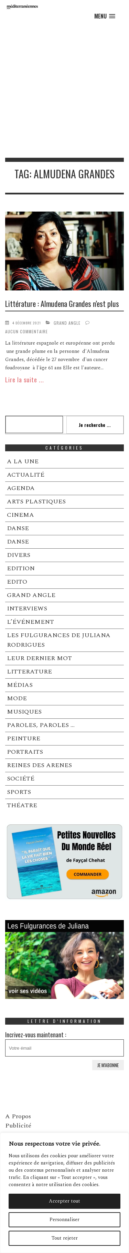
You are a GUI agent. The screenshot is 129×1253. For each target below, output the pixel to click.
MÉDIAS (20, 685)
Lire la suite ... (24, 379)
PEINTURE (23, 738)
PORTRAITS (25, 751)
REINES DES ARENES (39, 765)
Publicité (18, 1125)
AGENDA (21, 488)
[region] (64, 1193)
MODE (17, 698)
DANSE (18, 528)
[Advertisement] (64, 90)
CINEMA (20, 515)
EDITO (17, 581)
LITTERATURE (29, 671)
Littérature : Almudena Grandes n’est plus (62, 303)
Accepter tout (64, 1201)
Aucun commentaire (26, 331)
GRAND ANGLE (67, 323)
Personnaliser (64, 1219)
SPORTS (19, 792)
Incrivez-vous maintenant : (64, 1043)
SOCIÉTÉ (20, 778)
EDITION (21, 568)
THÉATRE (22, 805)
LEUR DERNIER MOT (39, 658)
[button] (105, 16)
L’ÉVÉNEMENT (30, 621)
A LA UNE (23, 461)
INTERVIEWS (27, 608)
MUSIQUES (24, 711)
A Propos (18, 1116)
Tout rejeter (65, 1238)
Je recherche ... (95, 424)
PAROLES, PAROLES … (41, 725)
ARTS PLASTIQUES (36, 501)
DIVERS (18, 555)
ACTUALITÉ (25, 474)
